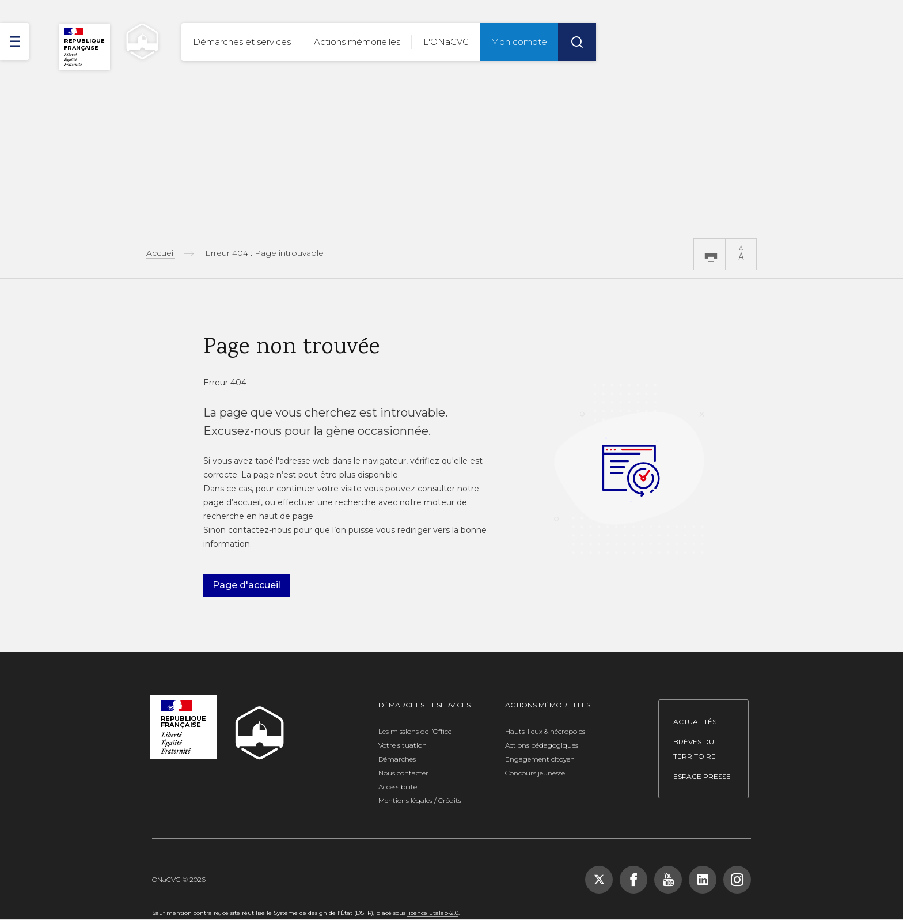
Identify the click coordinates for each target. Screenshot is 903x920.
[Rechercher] (577, 42)
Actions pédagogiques (541, 745)
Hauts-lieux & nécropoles (545, 731)
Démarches (397, 759)
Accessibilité (397, 786)
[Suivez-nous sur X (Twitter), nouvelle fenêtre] (599, 880)
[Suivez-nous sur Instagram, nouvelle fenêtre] (737, 880)
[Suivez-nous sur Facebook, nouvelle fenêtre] (633, 880)
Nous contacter (403, 772)
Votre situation (402, 745)
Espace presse (702, 776)
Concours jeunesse (535, 772)
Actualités (694, 721)
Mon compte (519, 41)
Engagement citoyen (540, 759)
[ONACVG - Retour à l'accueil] (137, 41)
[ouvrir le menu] (14, 41)
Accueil (160, 253)
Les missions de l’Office (414, 731)
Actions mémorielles (357, 41)
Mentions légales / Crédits (419, 800)
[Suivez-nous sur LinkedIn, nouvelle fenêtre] (702, 880)
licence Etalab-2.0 (432, 913)
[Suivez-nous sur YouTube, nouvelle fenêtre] (668, 880)
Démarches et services (242, 41)
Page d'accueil (246, 585)
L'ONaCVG (446, 41)
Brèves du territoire (694, 748)
